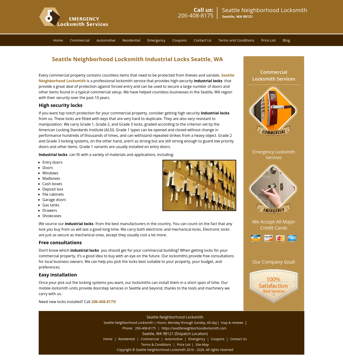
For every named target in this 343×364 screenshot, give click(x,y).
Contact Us (202, 40)
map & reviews (232, 322)
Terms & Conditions (156, 344)
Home (58, 40)
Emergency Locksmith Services (273, 154)
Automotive (105, 40)
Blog (286, 40)
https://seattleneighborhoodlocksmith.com (193, 328)
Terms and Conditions (236, 40)
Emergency (156, 40)
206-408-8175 (195, 15)
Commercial (79, 40)
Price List (268, 40)
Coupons (179, 40)
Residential (131, 40)
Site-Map (202, 344)
